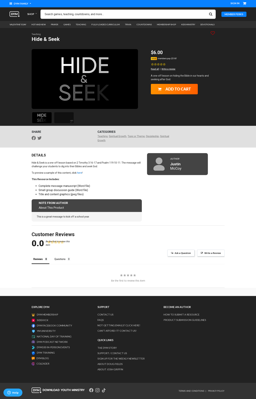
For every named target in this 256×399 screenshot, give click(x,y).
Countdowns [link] (144, 24)
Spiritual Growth (117, 136)
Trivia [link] (128, 24)
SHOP (30, 14)
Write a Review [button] (212, 253)
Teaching (36, 34)
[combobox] (128, 14)
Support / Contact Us (112, 353)
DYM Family (19, 3)
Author (174, 158)
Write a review (168, 69)
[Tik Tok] (104, 390)
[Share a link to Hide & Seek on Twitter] (40, 138)
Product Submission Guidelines (185, 319)
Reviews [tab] (38, 259)
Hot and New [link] (38, 24)
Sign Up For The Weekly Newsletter (121, 358)
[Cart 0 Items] (244, 3)
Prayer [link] (54, 24)
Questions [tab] (60, 259)
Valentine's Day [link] (18, 24)
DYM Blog (42, 358)
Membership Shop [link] (166, 24)
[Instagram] (97, 390)
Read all (155, 69)
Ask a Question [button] (183, 253)
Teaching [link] (81, 24)
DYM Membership (47, 314)
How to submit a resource (182, 314)
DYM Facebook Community (54, 325)
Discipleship (152, 136)
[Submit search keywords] (210, 14)
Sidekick (42, 320)
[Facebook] (91, 390)
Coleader (42, 363)
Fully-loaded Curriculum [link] (105, 24)
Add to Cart (174, 89)
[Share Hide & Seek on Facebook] (35, 138)
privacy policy (216, 391)
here (79, 172)
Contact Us (105, 314)
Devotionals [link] (207, 24)
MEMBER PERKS (234, 14)
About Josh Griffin (110, 369)
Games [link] (67, 24)
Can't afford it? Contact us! (117, 330)
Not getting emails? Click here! (118, 325)
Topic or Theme (136, 136)
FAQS (100, 319)
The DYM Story (107, 347)
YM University (46, 330)
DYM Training (46, 352)
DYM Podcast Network (52, 341)
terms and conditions (191, 391)
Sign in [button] (234, 3)
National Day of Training (54, 336)
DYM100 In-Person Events (53, 347)
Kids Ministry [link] (188, 24)
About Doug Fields (110, 363)
